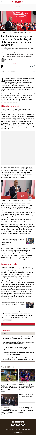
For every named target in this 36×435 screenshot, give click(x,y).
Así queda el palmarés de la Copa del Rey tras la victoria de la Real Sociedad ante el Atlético (26, 410)
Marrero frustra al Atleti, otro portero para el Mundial (27, 395)
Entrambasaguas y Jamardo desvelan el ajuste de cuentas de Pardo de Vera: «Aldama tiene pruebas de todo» (18, 337)
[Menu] (1, 1)
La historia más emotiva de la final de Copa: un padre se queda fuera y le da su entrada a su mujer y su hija (9, 387)
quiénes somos (7, 428)
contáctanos (16, 428)
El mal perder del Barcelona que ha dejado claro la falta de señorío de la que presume (26, 386)
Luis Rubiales (8, 320)
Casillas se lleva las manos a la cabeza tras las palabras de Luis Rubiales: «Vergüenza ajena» (13, 304)
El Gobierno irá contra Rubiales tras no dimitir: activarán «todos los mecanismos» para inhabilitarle (14, 241)
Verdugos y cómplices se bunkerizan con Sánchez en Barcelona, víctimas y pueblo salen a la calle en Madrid (18, 358)
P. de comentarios (26, 429)
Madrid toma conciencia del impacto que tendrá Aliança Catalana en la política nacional (18, 353)
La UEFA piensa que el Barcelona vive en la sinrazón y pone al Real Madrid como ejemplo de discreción (9, 411)
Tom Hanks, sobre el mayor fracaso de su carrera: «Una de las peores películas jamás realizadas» (18, 342)
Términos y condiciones (26, 428)
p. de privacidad (9, 429)
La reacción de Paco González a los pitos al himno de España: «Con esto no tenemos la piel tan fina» (17, 348)
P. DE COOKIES (17, 429)
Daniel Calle (8, 60)
